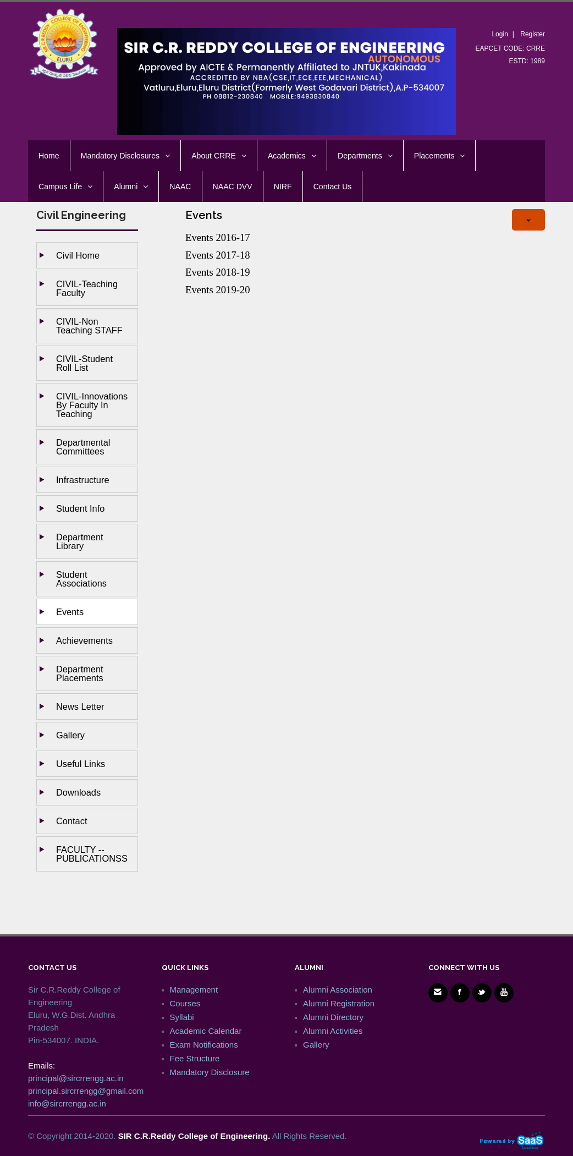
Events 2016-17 (217, 237)
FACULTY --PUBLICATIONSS (92, 854)
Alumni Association (337, 989)
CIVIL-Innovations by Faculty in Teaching (92, 405)
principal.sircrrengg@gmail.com (86, 1090)
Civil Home (78, 255)
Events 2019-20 (217, 289)
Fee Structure (195, 1058)
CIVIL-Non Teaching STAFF (89, 325)
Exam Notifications (204, 1044)
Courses (185, 1003)
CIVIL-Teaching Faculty (87, 288)
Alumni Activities (332, 1031)
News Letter (80, 706)
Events (70, 612)
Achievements (84, 640)
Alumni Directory (333, 1017)
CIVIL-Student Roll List (84, 363)
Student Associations (81, 578)
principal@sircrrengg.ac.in (76, 1078)
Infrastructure (82, 480)
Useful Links (80, 764)
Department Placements (79, 673)
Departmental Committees (83, 446)
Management (194, 989)
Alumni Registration (338, 1003)
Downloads (78, 792)
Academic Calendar (206, 1031)
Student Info (80, 508)
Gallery (70, 735)
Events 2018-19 (217, 272)
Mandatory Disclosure (210, 1072)
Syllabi (182, 1017)
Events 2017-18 (217, 255)
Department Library (79, 541)
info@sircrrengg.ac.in (67, 1103)
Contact (71, 821)
